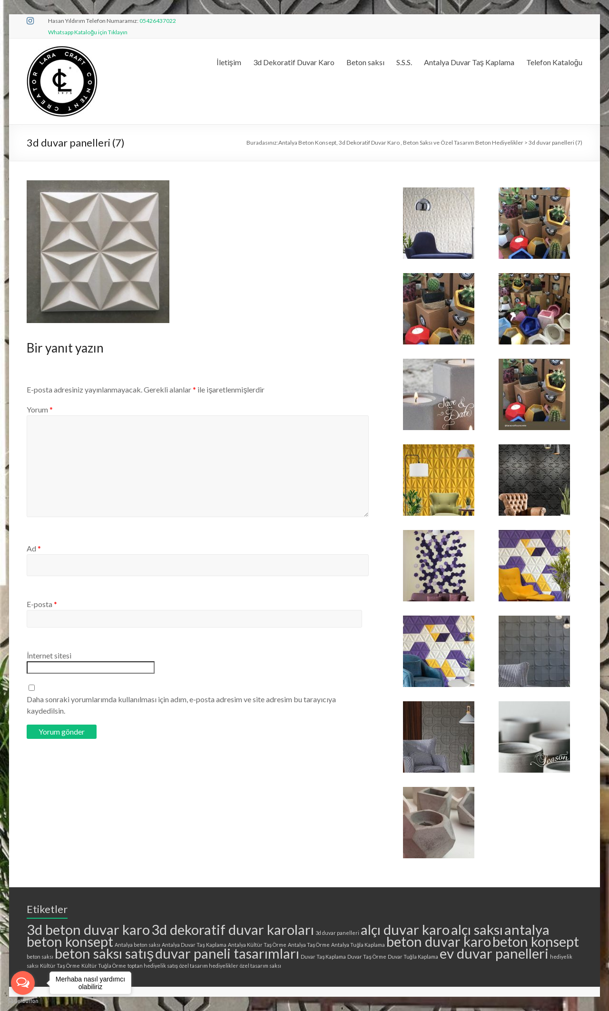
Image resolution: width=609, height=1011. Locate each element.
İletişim (228, 62)
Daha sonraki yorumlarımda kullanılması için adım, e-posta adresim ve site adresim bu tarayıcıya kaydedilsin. (181, 705)
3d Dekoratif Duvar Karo (293, 62)
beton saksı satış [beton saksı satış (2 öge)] (104, 953)
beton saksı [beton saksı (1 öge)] (40, 956)
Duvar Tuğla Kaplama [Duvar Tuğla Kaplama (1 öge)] (413, 956)
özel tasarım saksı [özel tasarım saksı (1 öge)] (260, 965)
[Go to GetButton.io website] (23, 1001)
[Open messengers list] (23, 983)
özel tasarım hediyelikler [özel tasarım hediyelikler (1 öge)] (208, 965)
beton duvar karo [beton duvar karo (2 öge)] (438, 941)
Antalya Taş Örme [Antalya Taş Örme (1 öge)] (309, 945)
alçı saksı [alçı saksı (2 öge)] (477, 929)
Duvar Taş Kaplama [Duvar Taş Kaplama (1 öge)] (323, 956)
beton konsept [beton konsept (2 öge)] (535, 941)
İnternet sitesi (49, 655)
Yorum (40, 409)
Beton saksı (365, 62)
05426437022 (157, 20)
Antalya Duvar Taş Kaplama (469, 62)
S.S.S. (404, 62)
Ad (34, 548)
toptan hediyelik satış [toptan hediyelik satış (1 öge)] (153, 965)
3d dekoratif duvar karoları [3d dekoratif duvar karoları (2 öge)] (232, 929)
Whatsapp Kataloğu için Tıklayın (88, 32)
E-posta (42, 604)
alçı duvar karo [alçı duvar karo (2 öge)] (405, 929)
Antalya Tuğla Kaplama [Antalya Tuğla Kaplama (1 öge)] (358, 945)
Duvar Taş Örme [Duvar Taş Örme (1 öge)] (366, 956)
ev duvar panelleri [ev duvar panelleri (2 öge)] (494, 953)
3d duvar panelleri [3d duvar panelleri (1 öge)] (337, 933)
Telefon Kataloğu (554, 62)
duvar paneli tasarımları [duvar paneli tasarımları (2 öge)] (227, 953)
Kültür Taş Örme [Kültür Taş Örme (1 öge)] (59, 965)
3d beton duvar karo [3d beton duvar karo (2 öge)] (88, 929)
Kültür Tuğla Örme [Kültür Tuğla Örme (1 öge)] (103, 965)
